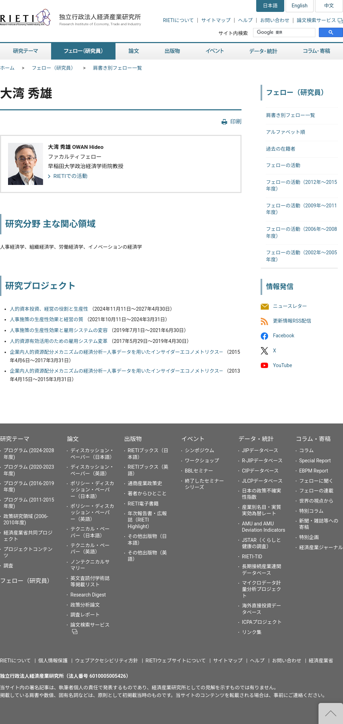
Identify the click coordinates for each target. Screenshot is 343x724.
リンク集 (251, 632)
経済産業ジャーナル (321, 547)
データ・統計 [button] (263, 51)
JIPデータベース (260, 450)
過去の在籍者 (280, 149)
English (299, 5)
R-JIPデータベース (262, 460)
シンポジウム (199, 450)
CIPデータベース (260, 471)
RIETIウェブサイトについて (176, 660)
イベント (193, 438)
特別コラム (311, 511)
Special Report (315, 460)
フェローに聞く (316, 481)
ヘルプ (245, 20)
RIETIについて (178, 20)
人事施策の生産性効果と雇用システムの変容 (59, 330)
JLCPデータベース (262, 481)
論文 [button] (133, 51)
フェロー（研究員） (54, 68)
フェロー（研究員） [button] (83, 51)
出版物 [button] (172, 51)
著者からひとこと (147, 493)
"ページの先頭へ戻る (330, 713)
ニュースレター (290, 306)
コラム (306, 450)
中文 (329, 5)
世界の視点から (316, 501)
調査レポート (85, 615)
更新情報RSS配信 (292, 321)
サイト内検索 (233, 33)
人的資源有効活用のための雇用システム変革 (59, 341)
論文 (73, 438)
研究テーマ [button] (25, 51)
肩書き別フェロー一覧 (117, 68)
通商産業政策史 (145, 483)
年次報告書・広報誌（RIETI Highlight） (147, 520)
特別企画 (309, 537)
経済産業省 (321, 660)
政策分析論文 (85, 605)
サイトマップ (216, 20)
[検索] (285, 32)
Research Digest (88, 595)
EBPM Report (313, 471)
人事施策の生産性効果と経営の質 (46, 319)
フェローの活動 (283, 165)
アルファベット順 (285, 132)
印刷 (235, 121)
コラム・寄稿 (313, 438)
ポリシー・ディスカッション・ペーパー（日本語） (92, 490)
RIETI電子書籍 (143, 503)
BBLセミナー (199, 471)
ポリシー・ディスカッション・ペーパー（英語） (92, 512)
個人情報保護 (53, 660)
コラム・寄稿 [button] (316, 51)
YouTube (282, 365)
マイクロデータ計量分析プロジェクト (261, 589)
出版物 (133, 438)
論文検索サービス (320, 20)
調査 (8, 565)
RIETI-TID (252, 556)
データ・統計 (256, 438)
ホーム (7, 68)
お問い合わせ (274, 20)
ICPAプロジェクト (262, 622)
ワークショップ (202, 460)
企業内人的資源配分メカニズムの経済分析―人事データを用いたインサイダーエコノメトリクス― (116, 352)
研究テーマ (14, 438)
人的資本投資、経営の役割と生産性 (49, 309)
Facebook (283, 336)
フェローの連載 (316, 491)
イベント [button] (215, 51)
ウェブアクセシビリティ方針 (106, 660)
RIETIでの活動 (70, 176)
